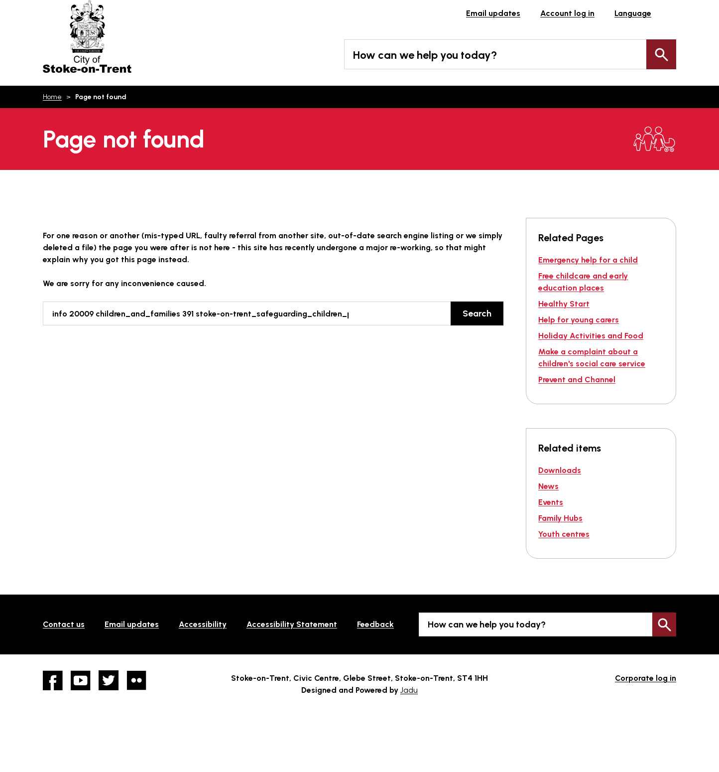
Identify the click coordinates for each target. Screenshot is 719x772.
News (548, 486)
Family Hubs (560, 518)
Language (632, 13)
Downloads (559, 470)
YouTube (81, 680)
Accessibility (203, 624)
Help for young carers (578, 319)
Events (550, 502)
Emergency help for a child (588, 260)
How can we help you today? (425, 55)
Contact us (64, 624)
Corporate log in (645, 678)
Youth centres (564, 534)
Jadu (409, 690)
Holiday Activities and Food (590, 335)
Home (52, 97)
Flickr (136, 680)
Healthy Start (564, 304)
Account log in (567, 13)
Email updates (493, 13)
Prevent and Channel (576, 379)
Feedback (375, 624)
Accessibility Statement (291, 624)
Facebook (53, 680)
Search (661, 54)
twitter (109, 680)
